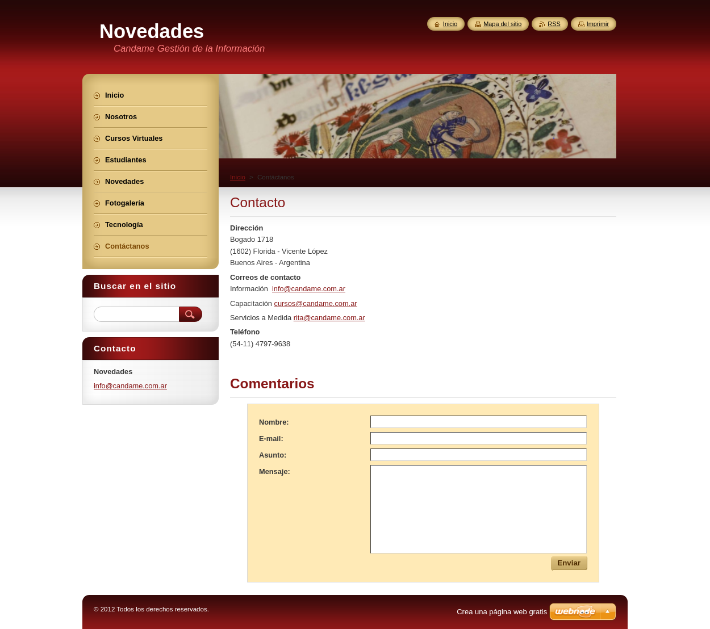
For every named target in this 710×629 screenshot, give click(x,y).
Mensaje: (274, 471)
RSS (554, 23)
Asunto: (272, 455)
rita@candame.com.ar (329, 317)
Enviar (568, 563)
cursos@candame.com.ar (315, 303)
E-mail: (271, 438)
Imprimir (598, 23)
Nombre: (274, 422)
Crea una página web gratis (502, 611)
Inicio (237, 177)
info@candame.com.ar (308, 288)
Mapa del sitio (502, 23)
